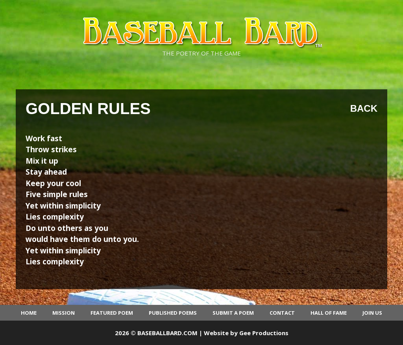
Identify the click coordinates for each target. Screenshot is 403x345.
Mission (63, 312)
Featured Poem (112, 312)
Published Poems (173, 312)
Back (363, 108)
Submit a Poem (233, 312)
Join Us (372, 312)
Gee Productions (263, 333)
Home (29, 312)
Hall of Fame (329, 312)
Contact (282, 312)
